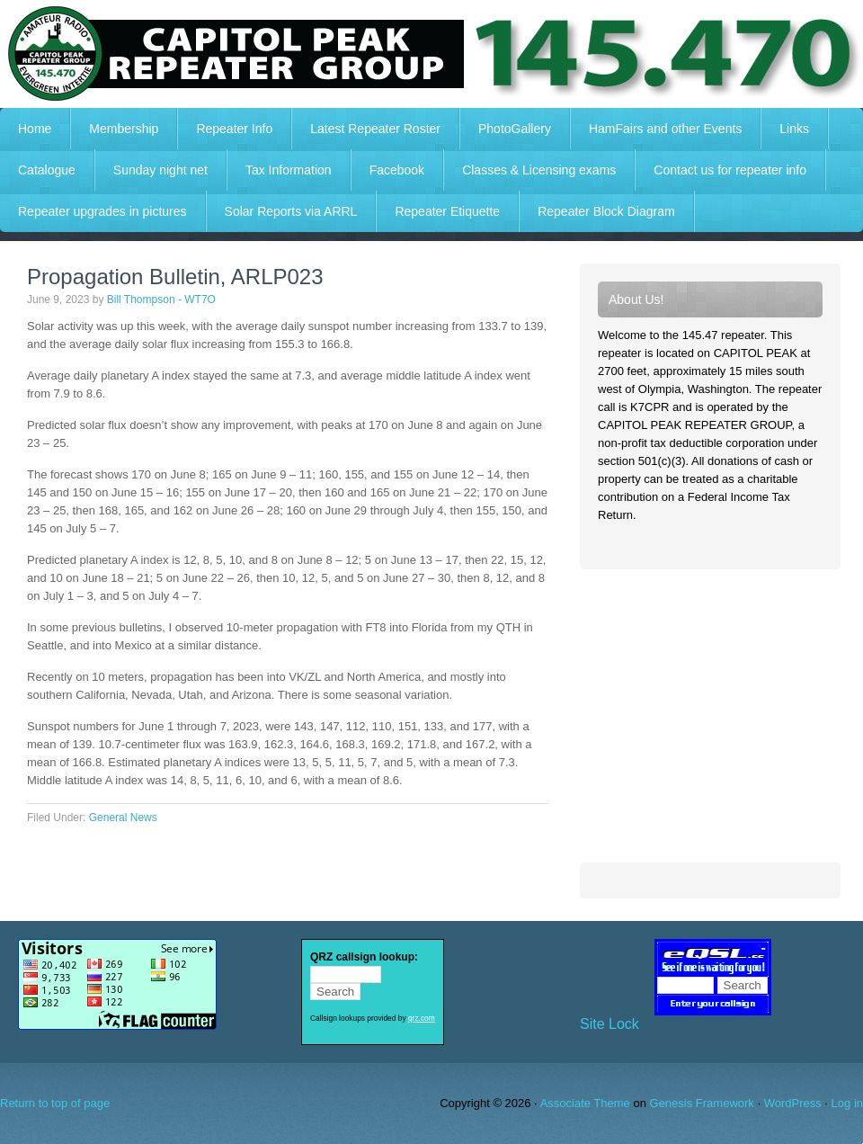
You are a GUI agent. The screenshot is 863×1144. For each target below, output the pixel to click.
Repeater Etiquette (447, 211)
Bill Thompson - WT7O (161, 299)
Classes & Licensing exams (539, 170)
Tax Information (288, 170)
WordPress (793, 1103)
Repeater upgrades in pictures (102, 211)
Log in (847, 1103)
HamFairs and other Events (656, 128)
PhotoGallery (514, 128)
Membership (123, 128)
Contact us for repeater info (730, 170)
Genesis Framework (702, 1103)
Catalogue (47, 170)
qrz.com (421, 1018)
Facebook (396, 170)
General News (123, 817)
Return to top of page (55, 1103)
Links (794, 128)
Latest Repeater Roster (375, 128)
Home (34, 128)
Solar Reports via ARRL (291, 211)
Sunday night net (160, 170)
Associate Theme (585, 1103)
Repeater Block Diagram (606, 211)
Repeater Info (225, 128)
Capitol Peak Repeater (431, 54)
